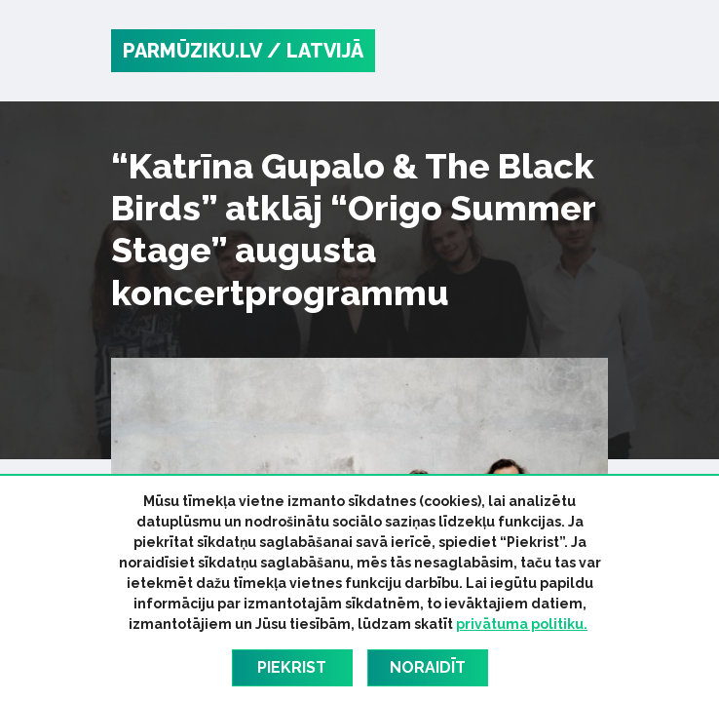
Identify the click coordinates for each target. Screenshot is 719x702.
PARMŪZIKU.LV (192, 50)
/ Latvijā (315, 50)
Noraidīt (428, 667)
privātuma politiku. (521, 624)
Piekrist (291, 667)
